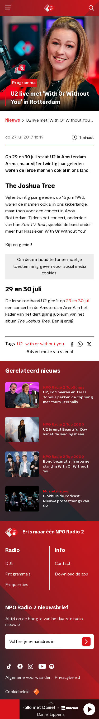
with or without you (44, 344)
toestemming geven (32, 266)
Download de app (71, 574)
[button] (89, 709)
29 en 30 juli (77, 301)
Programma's (18, 574)
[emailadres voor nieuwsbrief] (49, 641)
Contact (62, 563)
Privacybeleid (67, 677)
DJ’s (9, 563)
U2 (20, 344)
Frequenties (16, 585)
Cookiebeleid (17, 692)
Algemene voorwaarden (28, 677)
